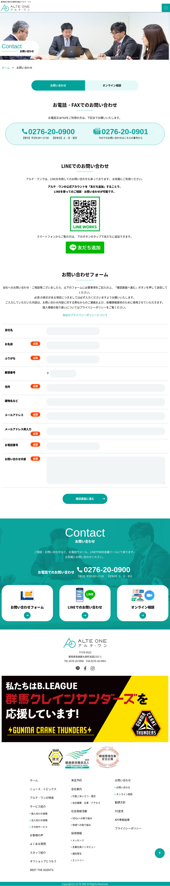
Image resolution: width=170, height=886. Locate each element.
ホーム (6, 68)
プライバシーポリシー (128, 828)
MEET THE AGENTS (41, 870)
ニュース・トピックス (43, 789)
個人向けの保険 (39, 813)
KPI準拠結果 (122, 820)
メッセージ (78, 840)
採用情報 (76, 833)
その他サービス (39, 827)
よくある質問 (38, 844)
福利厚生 (77, 853)
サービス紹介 (38, 806)
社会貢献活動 (79, 811)
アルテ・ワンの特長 (42, 798)
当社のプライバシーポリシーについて (85, 315)
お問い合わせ (58, 85)
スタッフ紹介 (38, 852)
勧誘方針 (120, 802)
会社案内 (76, 789)
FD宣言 (119, 811)
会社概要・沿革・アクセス (86, 803)
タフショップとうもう (43, 861)
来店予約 (76, 780)
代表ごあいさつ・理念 (84, 796)
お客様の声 (36, 835)
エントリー (78, 860)
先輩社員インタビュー (84, 847)
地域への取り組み (81, 825)
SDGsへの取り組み (82, 818)
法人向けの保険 (39, 820)
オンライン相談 (112, 85)
